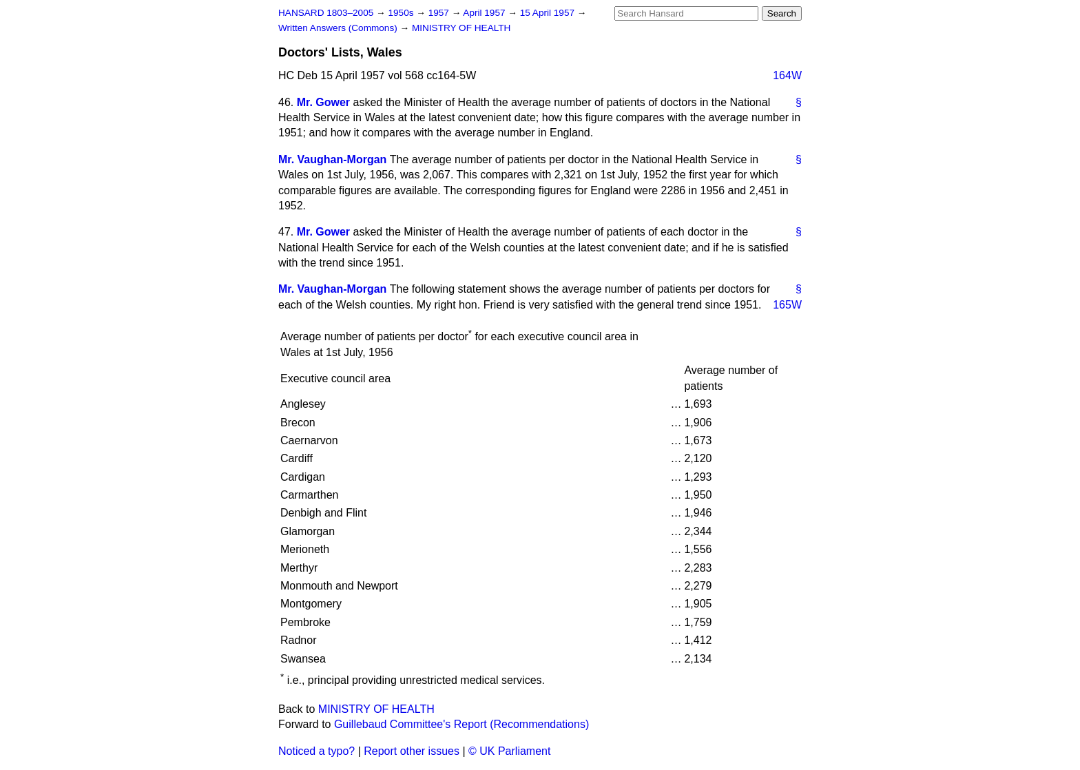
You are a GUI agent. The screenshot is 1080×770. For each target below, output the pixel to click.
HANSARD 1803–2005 (325, 13)
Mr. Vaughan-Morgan (332, 159)
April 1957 (485, 13)
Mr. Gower (323, 102)
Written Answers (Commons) (339, 28)
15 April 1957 (548, 13)
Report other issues (411, 751)
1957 (440, 13)
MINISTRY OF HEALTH (461, 28)
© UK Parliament (509, 751)
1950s (402, 13)
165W (787, 305)
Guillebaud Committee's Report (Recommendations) (461, 724)
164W (787, 75)
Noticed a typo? (316, 751)
